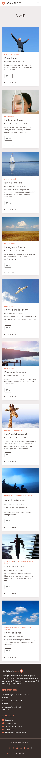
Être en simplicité (13, 182)
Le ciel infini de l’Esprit (16, 310)
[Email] (22, 753)
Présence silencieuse (15, 372)
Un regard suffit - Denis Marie (11, 707)
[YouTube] (19, 753)
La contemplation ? (11, 723)
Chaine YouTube (10, 729)
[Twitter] (16, 753)
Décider (7, 431)
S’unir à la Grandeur (14, 500)
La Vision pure (9, 117)
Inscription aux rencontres (13, 726)
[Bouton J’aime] (7, 76)
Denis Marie (10, 61)
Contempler (8, 628)
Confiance (8, 495)
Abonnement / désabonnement (15, 733)
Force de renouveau (11, 54)
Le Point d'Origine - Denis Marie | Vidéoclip (16, 695)
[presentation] (20, 39)
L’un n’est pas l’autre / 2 (16, 566)
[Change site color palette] (34, 3)
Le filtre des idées (13, 120)
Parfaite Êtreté (10, 179)
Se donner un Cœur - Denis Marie (13, 701)
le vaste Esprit (9, 244)
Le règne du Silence (14, 247)
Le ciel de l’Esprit (13, 632)
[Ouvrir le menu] (38, 3)
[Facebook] (13, 753)
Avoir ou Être (9, 561)
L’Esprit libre (10, 58)
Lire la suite (10, 82)
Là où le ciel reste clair (16, 434)
